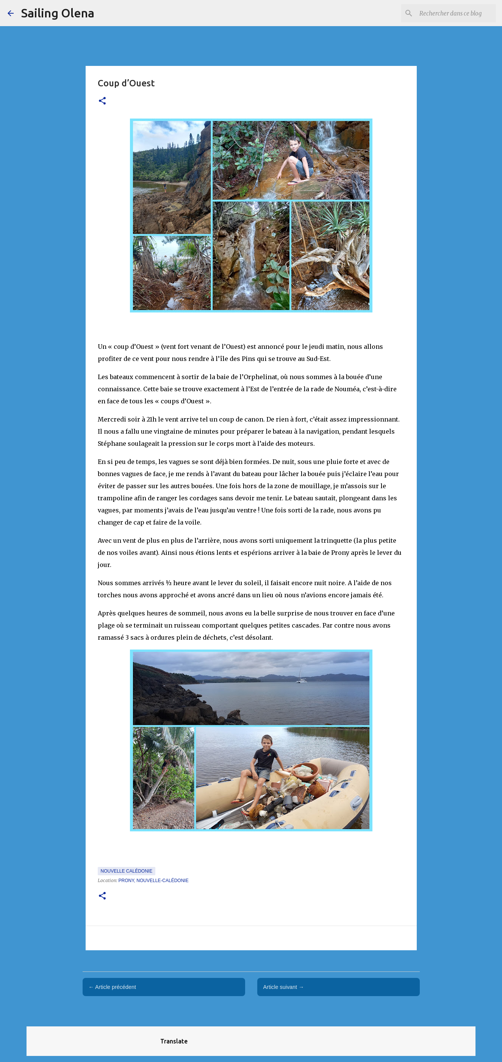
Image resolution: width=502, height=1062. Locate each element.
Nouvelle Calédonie (127, 871)
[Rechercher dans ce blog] (456, 13)
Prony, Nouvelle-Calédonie (154, 880)
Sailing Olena (57, 13)
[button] (102, 101)
